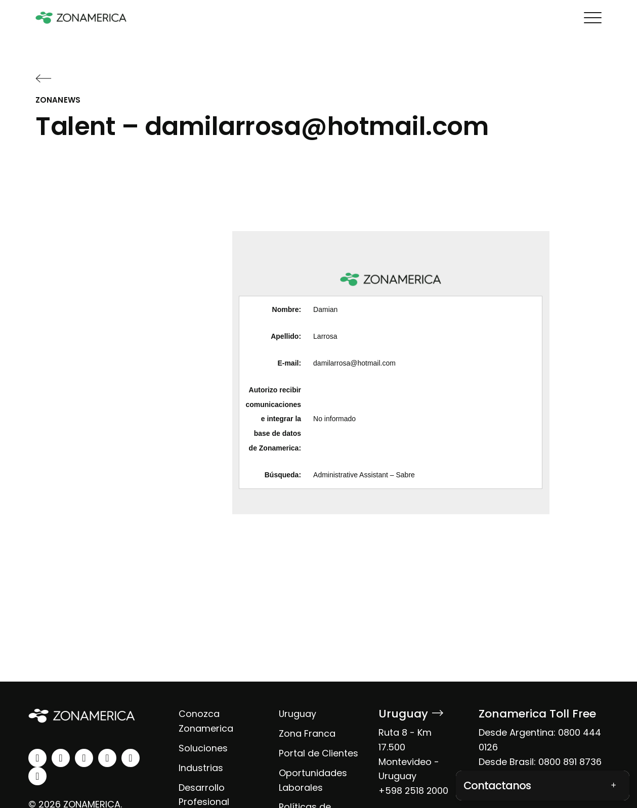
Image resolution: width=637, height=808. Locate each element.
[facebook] (84, 758)
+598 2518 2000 (413, 790)
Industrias (201, 767)
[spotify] (130, 758)
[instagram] (61, 758)
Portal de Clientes (318, 753)
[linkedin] (37, 758)
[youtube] (107, 758)
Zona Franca (307, 733)
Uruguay (298, 713)
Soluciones (203, 748)
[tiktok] (37, 776)
